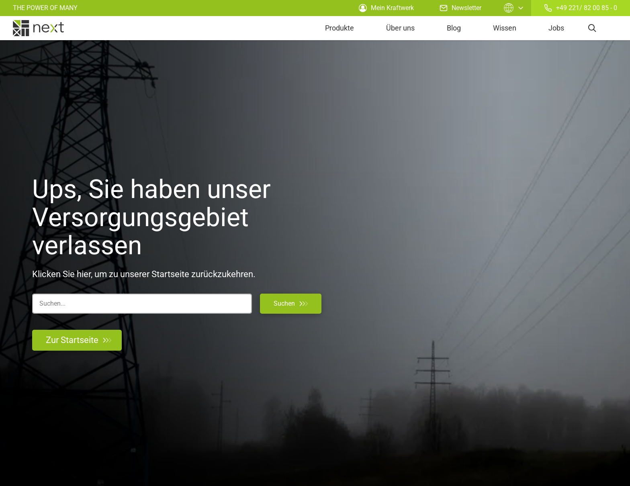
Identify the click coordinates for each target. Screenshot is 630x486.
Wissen (504, 28)
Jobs (556, 28)
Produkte (339, 28)
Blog (454, 28)
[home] (38, 28)
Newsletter (460, 8)
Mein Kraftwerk (386, 8)
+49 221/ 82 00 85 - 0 (580, 8)
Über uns (400, 28)
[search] (592, 28)
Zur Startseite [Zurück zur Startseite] (78, 340)
